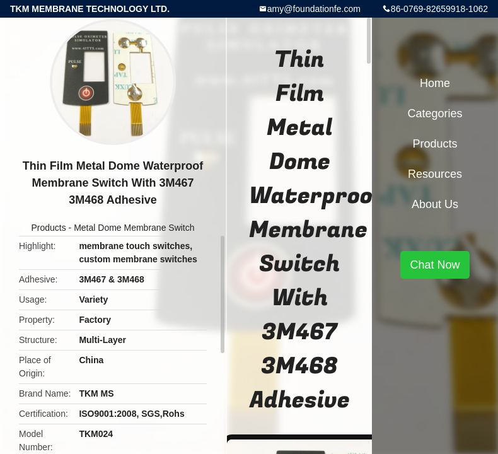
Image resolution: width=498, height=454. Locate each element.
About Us (435, 204)
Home (435, 83)
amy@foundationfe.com (314, 9)
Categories (434, 113)
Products (48, 228)
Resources (435, 174)
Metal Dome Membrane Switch (134, 228)
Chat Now (435, 265)
